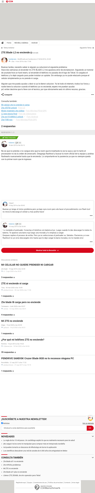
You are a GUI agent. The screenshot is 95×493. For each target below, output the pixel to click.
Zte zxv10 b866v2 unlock (12, 117)
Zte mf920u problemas (12, 465)
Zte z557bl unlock (9, 108)
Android (34, 43)
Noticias (5, 423)
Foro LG (21, 108)
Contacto (67, 482)
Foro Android (32, 117)
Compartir (8, 95)
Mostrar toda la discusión (46, 250)
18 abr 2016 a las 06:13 (17, 145)
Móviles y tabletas (21, 43)
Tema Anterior (9, 48)
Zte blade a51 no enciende (13, 461)
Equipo (29, 482)
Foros (9, 43)
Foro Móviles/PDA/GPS (36, 111)
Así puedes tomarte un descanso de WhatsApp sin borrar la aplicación (30, 447)
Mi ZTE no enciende (10, 468)
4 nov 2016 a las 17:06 (23, 61)
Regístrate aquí (21, 482)
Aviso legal (75, 482)
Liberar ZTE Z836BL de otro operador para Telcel (21, 475)
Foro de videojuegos (27, 114)
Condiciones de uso (40, 482)
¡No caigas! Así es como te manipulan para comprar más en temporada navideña (34, 444)
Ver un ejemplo (88, 423)
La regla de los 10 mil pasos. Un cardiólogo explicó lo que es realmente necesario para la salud (39, 440)
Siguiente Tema (85, 48)
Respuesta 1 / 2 (7, 132)
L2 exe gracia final (9, 114)
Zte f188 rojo (6, 120)
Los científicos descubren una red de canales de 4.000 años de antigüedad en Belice (35, 451)
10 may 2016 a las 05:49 (17, 226)
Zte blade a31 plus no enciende (15, 472)
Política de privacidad (55, 482)
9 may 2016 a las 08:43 (17, 205)
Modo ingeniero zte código (12, 111)
